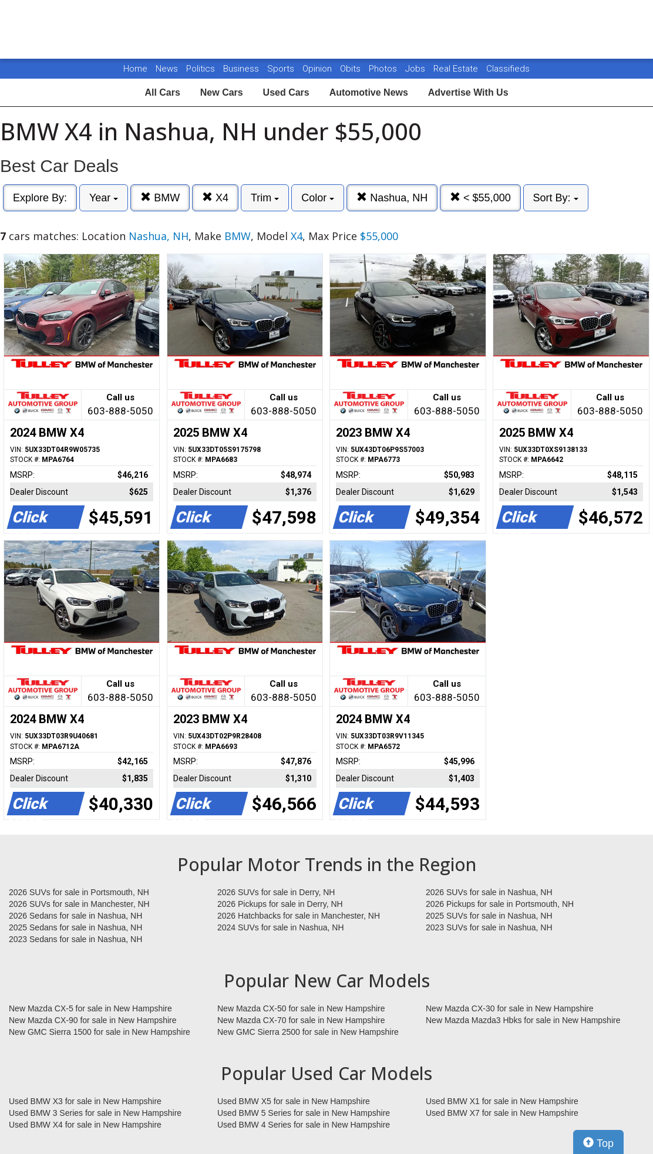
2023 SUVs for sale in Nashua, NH (489, 927)
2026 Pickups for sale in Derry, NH (280, 904)
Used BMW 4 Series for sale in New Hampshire (303, 1124)
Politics (200, 68)
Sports (282, 68)
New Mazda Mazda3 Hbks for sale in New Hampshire (523, 1020)
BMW (160, 197)
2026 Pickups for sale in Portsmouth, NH (500, 904)
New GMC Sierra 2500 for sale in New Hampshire (308, 1032)
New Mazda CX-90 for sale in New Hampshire (93, 1020)
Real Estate (456, 68)
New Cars (221, 92)
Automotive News (368, 92)
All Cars (162, 92)
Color (317, 198)
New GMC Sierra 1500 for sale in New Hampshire (99, 1032)
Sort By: (555, 198)
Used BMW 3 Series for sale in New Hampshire (95, 1113)
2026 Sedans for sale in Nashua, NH (75, 915)
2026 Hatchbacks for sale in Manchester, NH (298, 915)
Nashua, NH (392, 197)
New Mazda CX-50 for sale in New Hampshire (301, 1008)
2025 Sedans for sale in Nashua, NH (75, 927)
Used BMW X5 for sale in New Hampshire (293, 1101)
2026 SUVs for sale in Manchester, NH (79, 904)
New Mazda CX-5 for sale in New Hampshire (90, 1008)
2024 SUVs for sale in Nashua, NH (280, 927)
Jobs (416, 68)
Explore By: (40, 198)
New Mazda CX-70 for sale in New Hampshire (301, 1020)
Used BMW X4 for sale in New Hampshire (85, 1124)
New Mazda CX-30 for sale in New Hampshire (510, 1008)
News (167, 68)
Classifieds (508, 68)
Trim (265, 198)
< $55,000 (480, 197)
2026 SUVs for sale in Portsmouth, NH (79, 892)
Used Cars (286, 92)
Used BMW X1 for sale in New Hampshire (502, 1101)
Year (103, 198)
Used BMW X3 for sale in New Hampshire (85, 1101)
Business (242, 68)
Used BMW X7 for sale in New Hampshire (502, 1113)
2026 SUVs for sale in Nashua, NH (489, 892)
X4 (215, 197)
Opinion (318, 68)
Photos (384, 68)
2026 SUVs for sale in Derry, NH (276, 892)
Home (135, 68)
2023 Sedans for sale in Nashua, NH (75, 939)
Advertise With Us (468, 92)
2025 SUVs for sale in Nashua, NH (489, 915)
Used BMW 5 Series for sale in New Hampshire (303, 1113)
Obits (351, 68)
